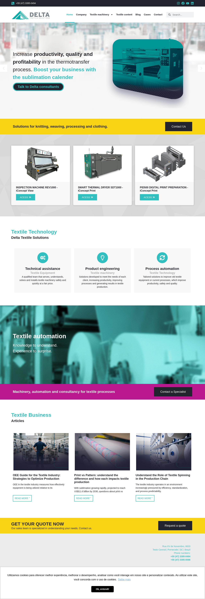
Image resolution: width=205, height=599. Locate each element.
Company (81, 14)
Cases (147, 14)
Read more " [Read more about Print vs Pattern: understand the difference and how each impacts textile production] (83, 498)
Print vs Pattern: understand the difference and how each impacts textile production (101, 479)
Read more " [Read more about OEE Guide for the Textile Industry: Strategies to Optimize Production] (22, 498)
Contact (158, 14)
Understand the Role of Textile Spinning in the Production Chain (163, 477)
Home (69, 14)
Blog (138, 14)
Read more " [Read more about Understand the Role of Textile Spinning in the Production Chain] (145, 498)
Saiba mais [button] (124, 579)
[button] (3, 68)
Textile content (124, 14)
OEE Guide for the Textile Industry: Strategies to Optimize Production (37, 477)
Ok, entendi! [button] (102, 589)
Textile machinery (101, 14)
